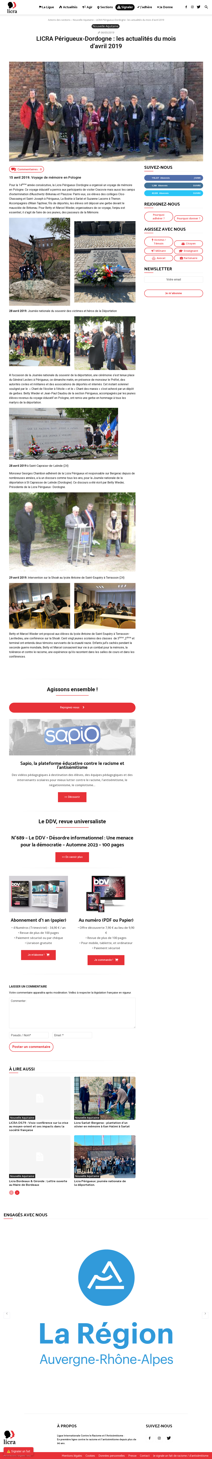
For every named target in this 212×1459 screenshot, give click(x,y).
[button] (206, 7)
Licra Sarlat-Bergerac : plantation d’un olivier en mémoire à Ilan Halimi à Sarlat (102, 1124)
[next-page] (17, 1192)
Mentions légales (72, 1456)
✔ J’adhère (144, 7)
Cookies (90, 1456)
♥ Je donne (165, 7)
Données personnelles (111, 1456)
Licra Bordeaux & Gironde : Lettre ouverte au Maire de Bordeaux (38, 1183)
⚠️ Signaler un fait (18, 1451)
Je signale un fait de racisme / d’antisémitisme (180, 1456)
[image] (72, 737)
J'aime (197, 177)
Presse (132, 1456)
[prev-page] (11, 1192)
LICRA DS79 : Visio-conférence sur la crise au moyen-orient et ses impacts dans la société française (38, 1126)
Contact (145, 1456)
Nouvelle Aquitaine (83, 19)
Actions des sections (59, 19)
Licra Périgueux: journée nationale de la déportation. (100, 1183)
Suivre (197, 185)
